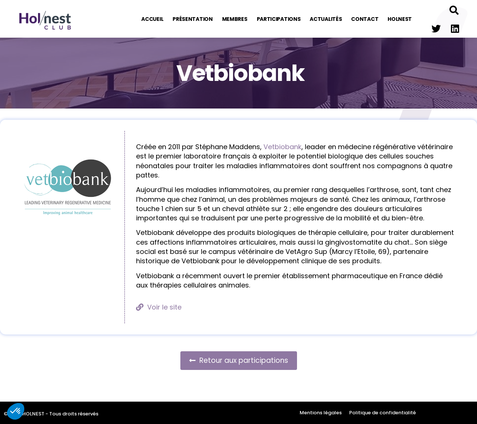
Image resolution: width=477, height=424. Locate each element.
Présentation (192, 19)
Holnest (400, 19)
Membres (234, 19)
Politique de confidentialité (382, 412)
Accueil (152, 19)
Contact (364, 19)
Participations (279, 19)
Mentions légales (321, 412)
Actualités (326, 19)
